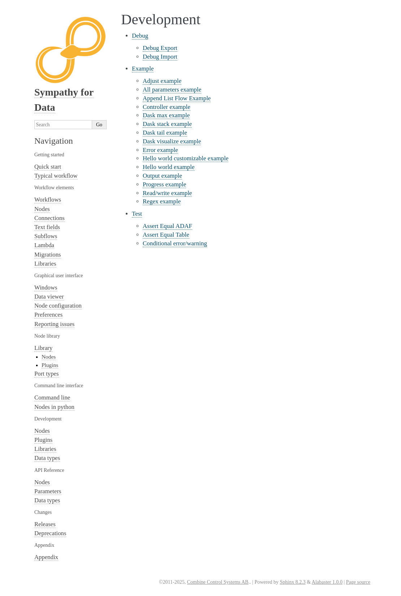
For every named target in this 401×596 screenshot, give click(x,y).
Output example (162, 175)
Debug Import (160, 56)
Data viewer (49, 296)
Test (137, 213)
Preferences (48, 314)
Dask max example (166, 115)
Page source (358, 582)
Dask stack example (167, 124)
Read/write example (167, 193)
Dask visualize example (172, 141)
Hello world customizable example (185, 158)
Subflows (45, 236)
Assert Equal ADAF (167, 226)
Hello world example (169, 167)
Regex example (162, 201)
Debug (140, 35)
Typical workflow (56, 175)
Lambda (44, 245)
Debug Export (160, 48)
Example (143, 68)
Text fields (47, 227)
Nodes (42, 209)
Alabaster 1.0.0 (327, 582)
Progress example (164, 184)
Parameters (47, 491)
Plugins (50, 365)
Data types (47, 458)
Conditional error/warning (175, 243)
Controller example (166, 106)
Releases (45, 524)
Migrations (47, 254)
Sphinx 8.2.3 (292, 582)
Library (43, 348)
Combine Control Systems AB (218, 582)
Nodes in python (54, 406)
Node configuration (58, 305)
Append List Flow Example (177, 98)
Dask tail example (165, 132)
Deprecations (50, 533)
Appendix (46, 557)
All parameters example (172, 89)
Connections (49, 218)
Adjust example (162, 80)
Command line (52, 397)
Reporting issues (54, 324)
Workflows (47, 199)
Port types (46, 373)
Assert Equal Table (166, 234)
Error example (160, 150)
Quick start (47, 166)
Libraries (45, 263)
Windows (45, 287)
